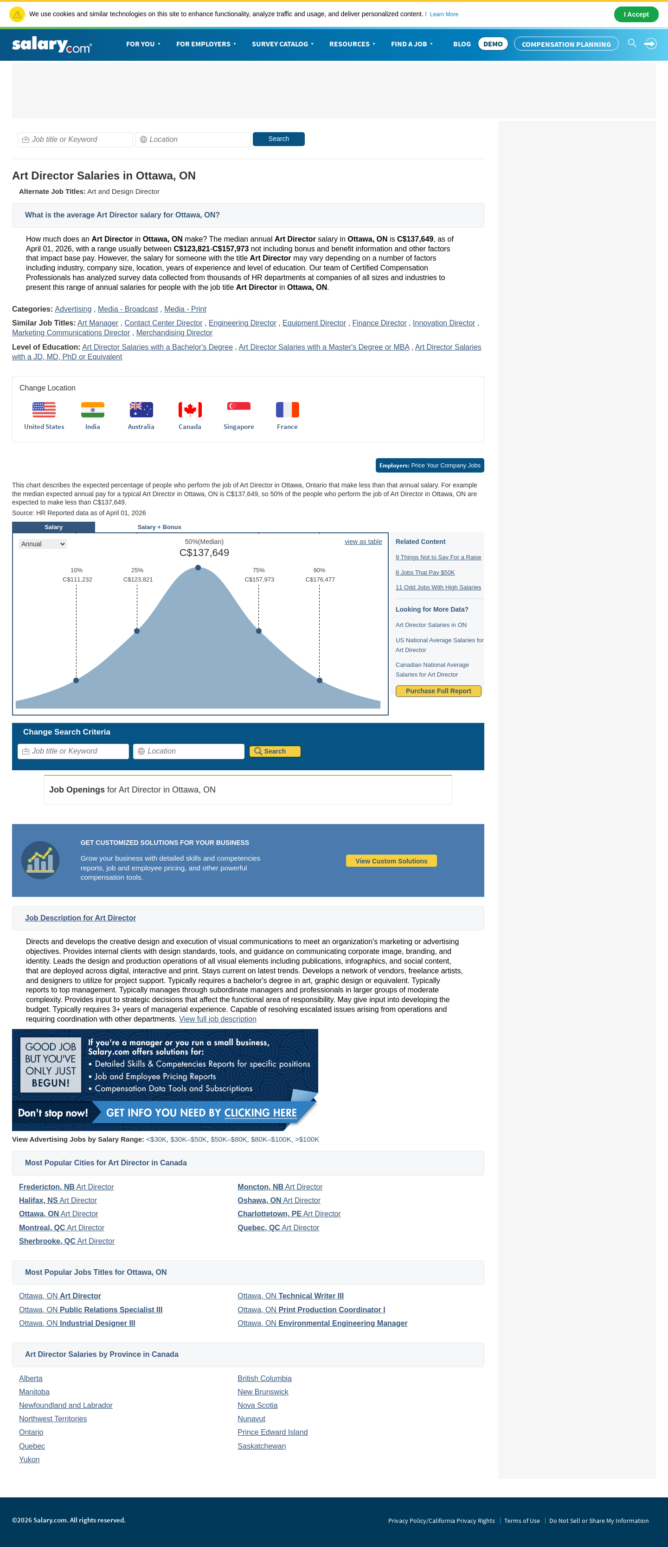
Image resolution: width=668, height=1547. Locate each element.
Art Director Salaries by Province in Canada (102, 1354)
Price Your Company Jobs (430, 465)
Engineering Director (242, 323)
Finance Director (379, 323)
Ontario (31, 1432)
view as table (363, 541)
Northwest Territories (53, 1419)
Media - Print (185, 309)
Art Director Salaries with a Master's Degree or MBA (324, 347)
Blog (462, 43)
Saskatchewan (262, 1446)
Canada (190, 426)
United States (44, 426)
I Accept (636, 14)
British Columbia (264, 1378)
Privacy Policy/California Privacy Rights (441, 1520)
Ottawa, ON (60, 1296)
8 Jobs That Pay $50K (425, 572)
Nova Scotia (257, 1405)
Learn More (444, 14)
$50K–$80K (229, 1139)
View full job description (218, 1019)
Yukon (29, 1460)
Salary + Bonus (159, 527)
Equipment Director (314, 323)
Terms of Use (522, 1520)
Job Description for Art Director (80, 918)
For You (144, 44)
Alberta (31, 1378)
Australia (141, 426)
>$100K (307, 1139)
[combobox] (75, 139)
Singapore (239, 426)
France (287, 426)
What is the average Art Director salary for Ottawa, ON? (122, 215)
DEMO (493, 43)
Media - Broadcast (128, 309)
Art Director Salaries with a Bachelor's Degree (157, 347)
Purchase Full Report (438, 691)
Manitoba (34, 1392)
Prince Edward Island (273, 1432)
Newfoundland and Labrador (66, 1405)
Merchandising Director (174, 333)
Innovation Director (444, 323)
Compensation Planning (566, 44)
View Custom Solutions (392, 861)
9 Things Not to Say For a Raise (439, 557)
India (92, 426)
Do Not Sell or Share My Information (599, 1520)
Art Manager (97, 323)
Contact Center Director (163, 323)
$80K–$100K (271, 1139)
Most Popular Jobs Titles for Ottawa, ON (96, 1272)
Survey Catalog (283, 44)
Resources (353, 44)
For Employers (207, 44)
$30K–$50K (188, 1139)
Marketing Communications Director (71, 333)
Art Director (66, 1187)
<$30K (156, 1139)
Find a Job (413, 44)
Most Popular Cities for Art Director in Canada (106, 1163)
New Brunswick (263, 1392)
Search (279, 138)
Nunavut (251, 1419)
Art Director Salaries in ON (431, 624)
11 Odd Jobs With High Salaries (438, 587)
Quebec (32, 1446)
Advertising (73, 309)
